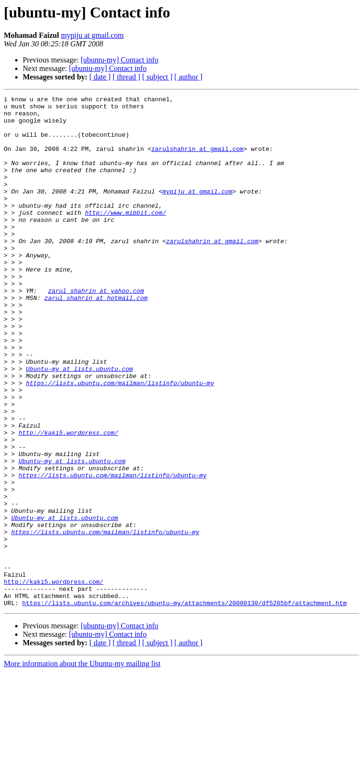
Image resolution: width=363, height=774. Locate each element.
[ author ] (188, 77)
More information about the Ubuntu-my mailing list (82, 766)
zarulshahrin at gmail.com (197, 160)
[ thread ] (126, 77)
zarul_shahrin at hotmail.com (95, 338)
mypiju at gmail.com (92, 35)
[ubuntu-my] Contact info (119, 60)
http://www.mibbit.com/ (125, 236)
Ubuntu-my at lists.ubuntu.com (79, 424)
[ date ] (100, 77)
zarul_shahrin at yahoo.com (96, 330)
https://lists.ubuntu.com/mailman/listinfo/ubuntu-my (120, 441)
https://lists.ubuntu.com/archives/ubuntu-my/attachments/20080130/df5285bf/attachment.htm (184, 705)
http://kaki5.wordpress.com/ (68, 500)
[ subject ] (157, 77)
